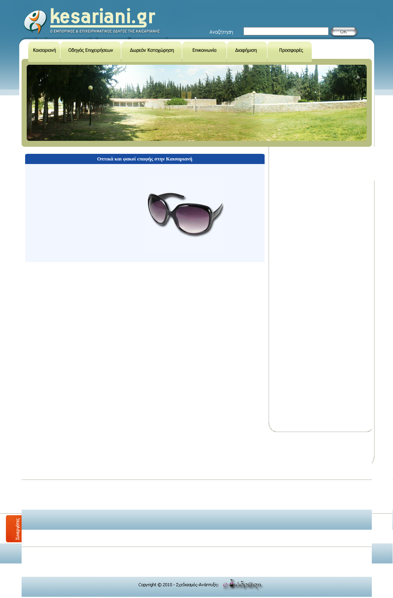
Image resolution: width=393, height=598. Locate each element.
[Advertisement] (162, 489)
